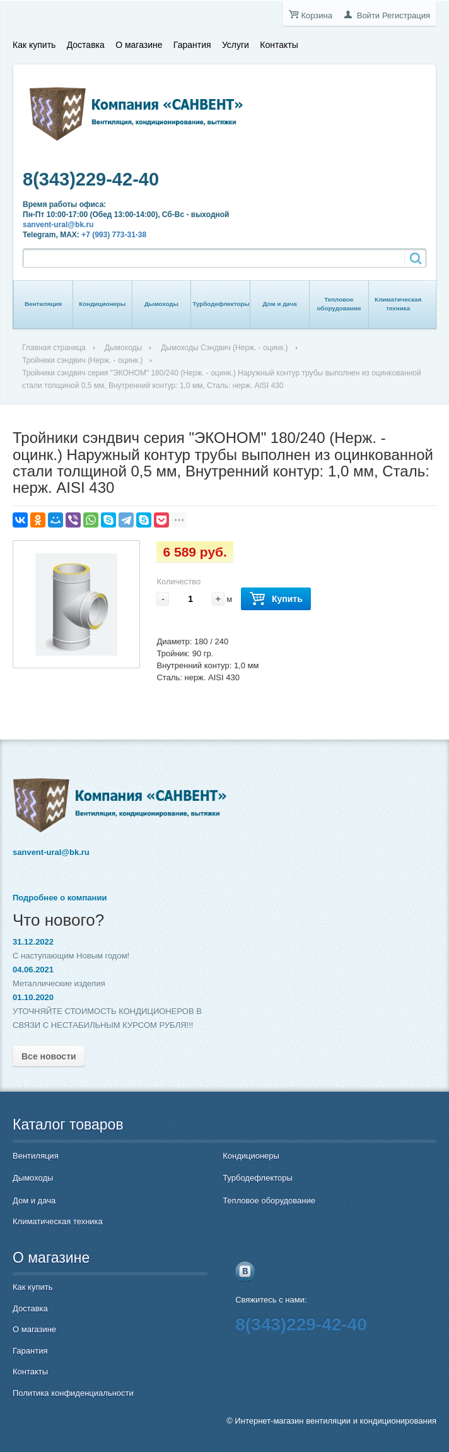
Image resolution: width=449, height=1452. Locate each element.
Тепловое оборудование (339, 304)
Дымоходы (161, 303)
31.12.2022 (33, 942)
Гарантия (192, 45)
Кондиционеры (102, 303)
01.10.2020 (33, 997)
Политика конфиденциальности (73, 1393)
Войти (368, 15)
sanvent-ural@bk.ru (58, 224)
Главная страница (54, 347)
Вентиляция (43, 303)
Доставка (86, 45)
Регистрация (406, 15)
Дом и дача (279, 303)
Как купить (34, 45)
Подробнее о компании (60, 897)
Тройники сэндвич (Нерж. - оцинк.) (82, 360)
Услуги (235, 45)
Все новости (48, 1056)
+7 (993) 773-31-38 (113, 234)
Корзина (316, 15)
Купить (276, 599)
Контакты (279, 45)
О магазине (138, 45)
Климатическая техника (398, 304)
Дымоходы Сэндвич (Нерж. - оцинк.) (224, 347)
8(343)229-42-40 (91, 179)
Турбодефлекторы (220, 303)
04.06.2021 (33, 969)
